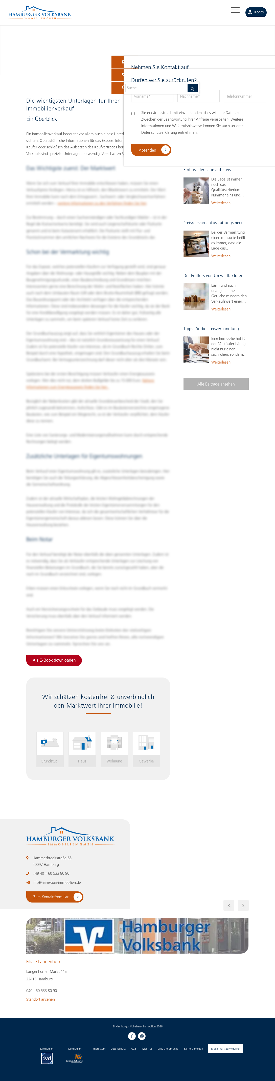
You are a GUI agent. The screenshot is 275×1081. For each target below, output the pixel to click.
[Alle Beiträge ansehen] (216, 384)
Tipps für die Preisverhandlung (211, 328)
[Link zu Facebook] (131, 1036)
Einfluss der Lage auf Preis (207, 169)
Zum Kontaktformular (51, 896)
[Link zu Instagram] (141, 1036)
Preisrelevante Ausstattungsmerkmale (218, 222)
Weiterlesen (221, 149)
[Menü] (231, 12)
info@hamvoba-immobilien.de (57, 882)
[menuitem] (231, 12)
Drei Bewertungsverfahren (207, 116)
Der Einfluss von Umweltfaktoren (214, 275)
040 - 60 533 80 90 (41, 990)
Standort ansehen (40, 999)
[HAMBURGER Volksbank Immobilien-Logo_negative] (40, 15)
